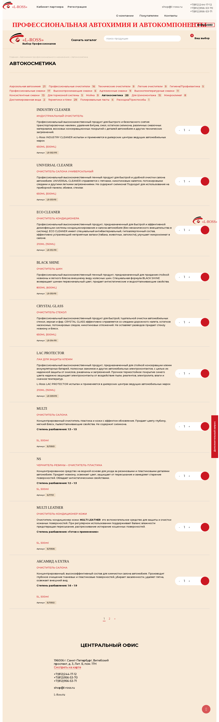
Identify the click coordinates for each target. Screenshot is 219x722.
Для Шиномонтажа (147, 95)
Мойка (92, 95)
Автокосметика (115, 95)
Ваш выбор (200, 37)
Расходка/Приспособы (133, 99)
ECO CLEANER (48, 212)
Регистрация (77, 6)
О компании (125, 15)
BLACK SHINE (48, 262)
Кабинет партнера (50, 6)
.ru (59, 694)
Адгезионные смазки (115, 90)
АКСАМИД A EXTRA (53, 561)
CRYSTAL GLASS (50, 306)
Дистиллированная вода (27, 99)
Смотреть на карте (67, 667)
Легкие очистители (152, 86)
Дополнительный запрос (214, 436)
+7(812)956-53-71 (201, 11)
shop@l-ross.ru (172, 6)
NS (39, 459)
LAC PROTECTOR (50, 353)
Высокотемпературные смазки (157, 90)
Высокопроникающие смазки (75, 90)
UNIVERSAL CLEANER (55, 165)
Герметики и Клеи (63, 99)
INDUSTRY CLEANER (53, 110)
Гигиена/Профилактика (187, 86)
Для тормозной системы (66, 95)
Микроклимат (175, 95)
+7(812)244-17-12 (201, 4)
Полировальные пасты (97, 99)
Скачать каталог (84, 40)
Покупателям (148, 15)
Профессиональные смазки (30, 90)
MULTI (42, 408)
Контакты (170, 15)
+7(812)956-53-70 (201, 8)
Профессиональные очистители (72, 86)
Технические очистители (116, 86)
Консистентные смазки (27, 95)
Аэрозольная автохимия (27, 86)
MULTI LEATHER (50, 507)
